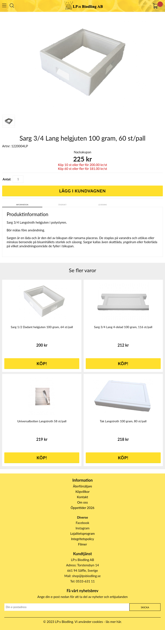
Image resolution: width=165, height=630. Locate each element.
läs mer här (113, 622)
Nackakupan (82, 152)
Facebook (82, 523)
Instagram (83, 528)
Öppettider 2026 (83, 508)
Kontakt (82, 497)
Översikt (62, 205)
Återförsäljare (82, 486)
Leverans (102, 205)
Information (22, 205)
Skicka (145, 607)
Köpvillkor (82, 491)
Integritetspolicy (82, 539)
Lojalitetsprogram (82, 533)
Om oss (82, 502)
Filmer (82, 544)
